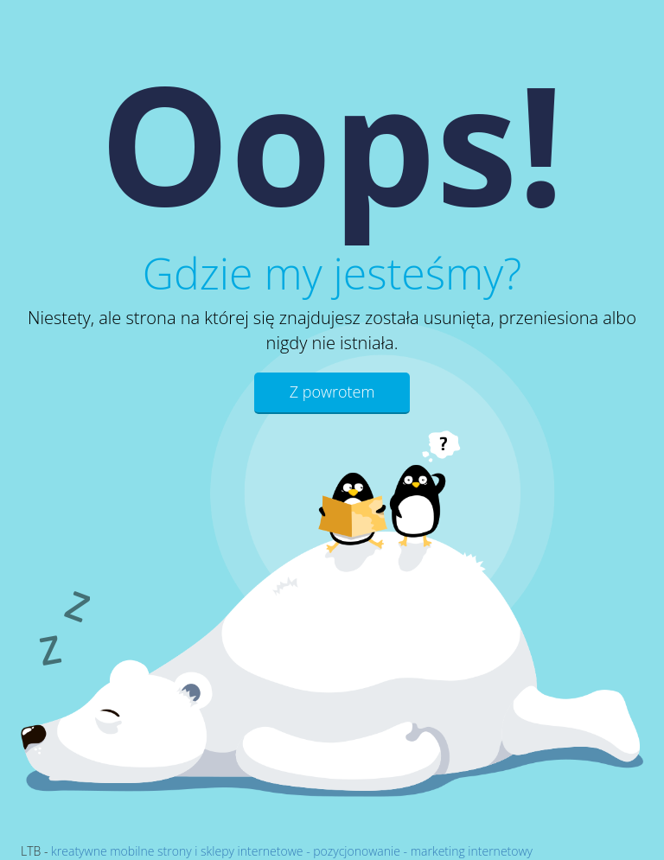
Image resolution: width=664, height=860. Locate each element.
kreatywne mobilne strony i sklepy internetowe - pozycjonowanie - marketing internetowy (292, 851)
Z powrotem (332, 391)
